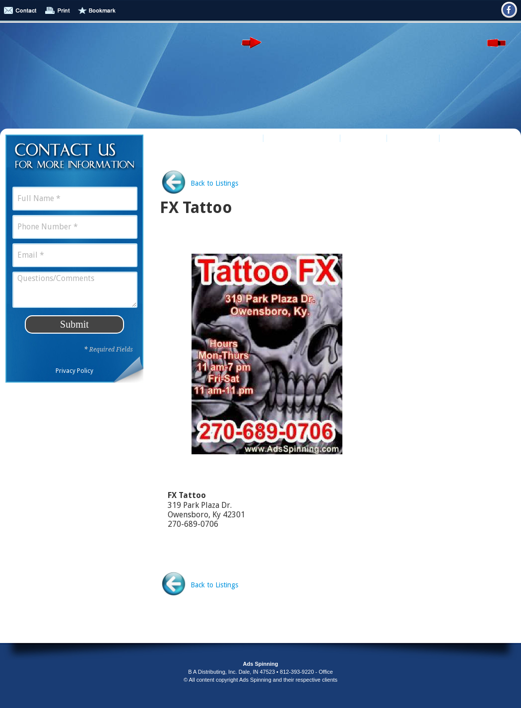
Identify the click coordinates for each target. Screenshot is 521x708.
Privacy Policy (74, 370)
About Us (413, 137)
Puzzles (363, 137)
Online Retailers (301, 137)
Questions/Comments (74, 290)
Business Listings (223, 137)
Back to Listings (214, 183)
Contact (463, 137)
